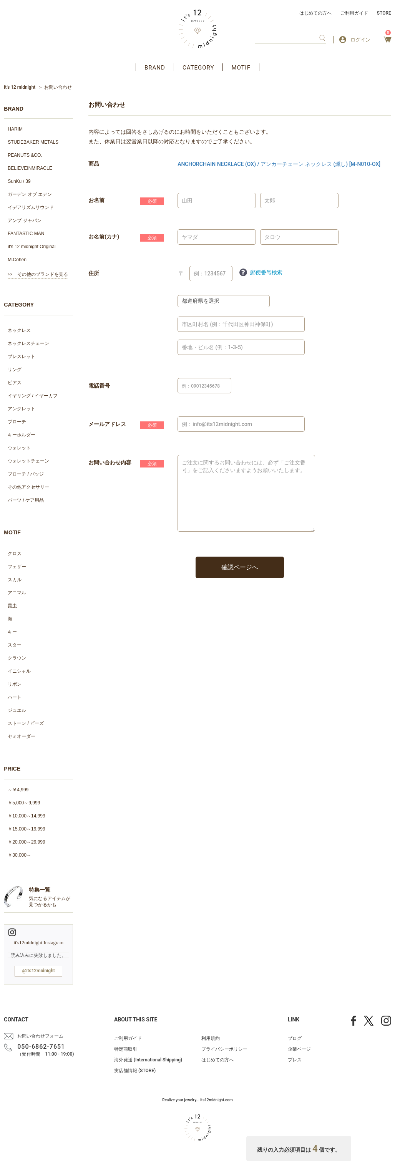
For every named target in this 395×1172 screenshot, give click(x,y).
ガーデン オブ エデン (30, 194)
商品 (93, 164)
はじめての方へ (315, 13)
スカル (15, 579)
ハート (15, 697)
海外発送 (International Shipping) (148, 1060)
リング (15, 369)
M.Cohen (17, 259)
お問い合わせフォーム (40, 1036)
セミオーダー (21, 736)
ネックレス (19, 330)
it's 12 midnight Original (31, 246)
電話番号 (99, 386)
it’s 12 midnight (19, 87)
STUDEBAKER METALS (33, 142)
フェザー (17, 566)
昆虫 (12, 605)
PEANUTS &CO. (25, 155)
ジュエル (17, 710)
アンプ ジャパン (24, 220)
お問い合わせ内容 (109, 462)
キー (12, 632)
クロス (15, 553)
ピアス (15, 382)
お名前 (96, 200)
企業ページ (299, 1049)
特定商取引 (125, 1049)
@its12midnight (38, 970)
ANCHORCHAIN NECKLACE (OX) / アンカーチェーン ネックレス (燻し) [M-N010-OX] (279, 164)
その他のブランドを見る (42, 274)
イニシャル (19, 671)
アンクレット (21, 408)
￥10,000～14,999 (26, 816)
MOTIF (241, 67)
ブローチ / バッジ (26, 474)
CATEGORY (198, 67)
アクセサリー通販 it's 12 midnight (198, 29)
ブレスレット (21, 356)
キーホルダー (21, 435)
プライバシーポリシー (224, 1049)
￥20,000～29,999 (26, 842)
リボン (15, 684)
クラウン (17, 658)
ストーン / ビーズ (26, 723)
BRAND (154, 67)
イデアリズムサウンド (31, 207)
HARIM (15, 129)
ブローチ (17, 421)
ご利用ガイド (354, 13)
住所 (93, 273)
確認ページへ (239, 567)
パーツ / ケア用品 (26, 500)
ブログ (295, 1038)
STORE (384, 13)
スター (15, 645)
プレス (295, 1060)
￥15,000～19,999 (26, 829)
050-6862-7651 (41, 1046)
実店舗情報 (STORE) (135, 1070)
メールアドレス (107, 424)
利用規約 (210, 1038)
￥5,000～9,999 (24, 803)
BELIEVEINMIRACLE (30, 168)
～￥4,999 (18, 789)
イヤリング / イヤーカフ (33, 395)
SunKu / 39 (19, 181)
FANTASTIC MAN (26, 233)
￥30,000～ (19, 855)
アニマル (17, 592)
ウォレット (19, 448)
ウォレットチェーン (28, 461)
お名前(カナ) (103, 237)
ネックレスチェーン (28, 343)
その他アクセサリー (28, 487)
